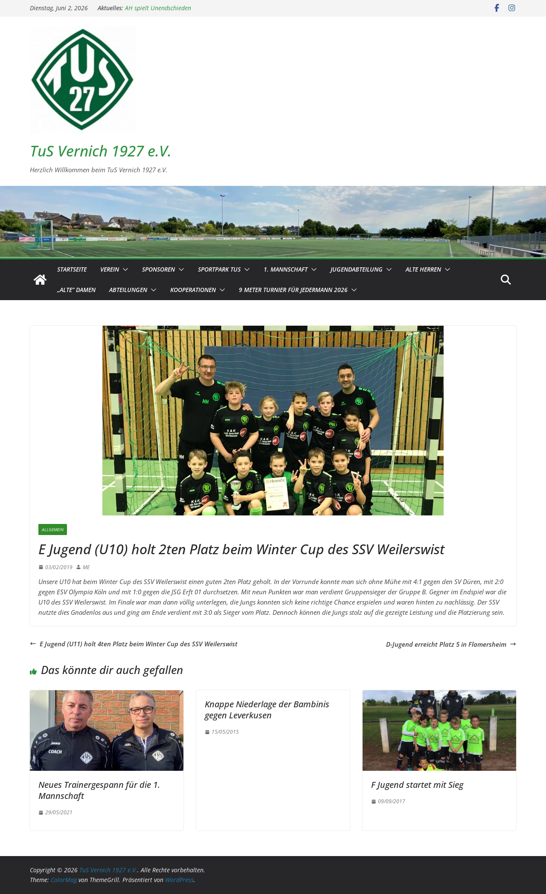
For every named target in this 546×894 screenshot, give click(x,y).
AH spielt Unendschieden (158, 8)
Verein (109, 269)
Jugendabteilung (357, 269)
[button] (123, 269)
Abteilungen (128, 290)
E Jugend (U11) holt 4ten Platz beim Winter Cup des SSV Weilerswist (134, 643)
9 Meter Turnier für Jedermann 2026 (293, 290)
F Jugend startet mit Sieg (417, 784)
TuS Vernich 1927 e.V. (100, 151)
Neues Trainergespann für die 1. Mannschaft (99, 790)
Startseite (72, 269)
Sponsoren (158, 269)
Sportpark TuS (219, 269)
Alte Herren (423, 269)
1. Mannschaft (286, 269)
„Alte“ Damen (76, 290)
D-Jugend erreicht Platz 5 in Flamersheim (451, 644)
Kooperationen (193, 290)
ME (86, 567)
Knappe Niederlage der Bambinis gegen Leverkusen (267, 709)
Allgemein (53, 529)
